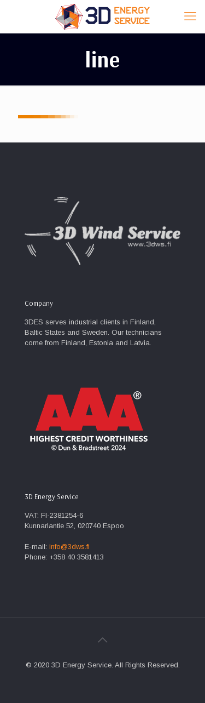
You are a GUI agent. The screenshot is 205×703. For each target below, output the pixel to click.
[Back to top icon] (102, 639)
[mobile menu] (190, 16)
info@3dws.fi (69, 546)
